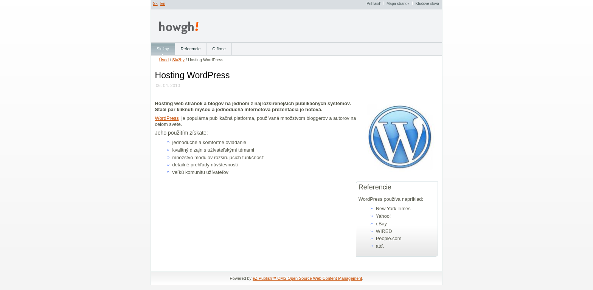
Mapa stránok (398, 4)
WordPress (167, 118)
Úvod (164, 59)
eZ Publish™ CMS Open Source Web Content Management (307, 278)
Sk (155, 3)
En (162, 3)
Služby (178, 59)
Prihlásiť (373, 4)
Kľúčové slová (427, 4)
